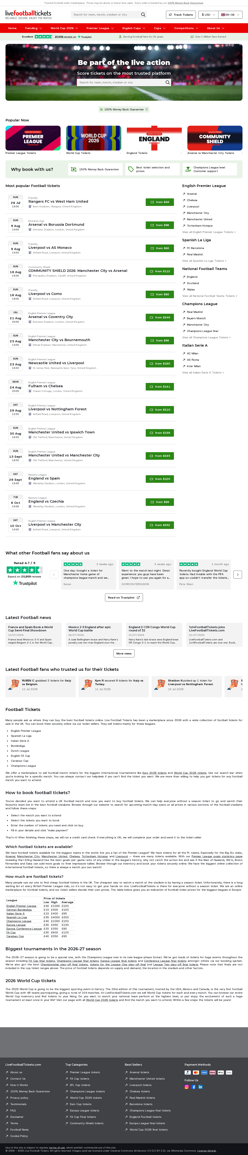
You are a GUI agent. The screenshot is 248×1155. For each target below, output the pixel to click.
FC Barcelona (195, 248)
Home (12, 28)
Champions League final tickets (78, 961)
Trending (31, 28)
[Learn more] (146, 109)
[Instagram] (187, 1087)
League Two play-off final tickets (175, 964)
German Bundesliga (19, 910)
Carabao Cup (15, 936)
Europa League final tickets (119, 961)
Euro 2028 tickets (155, 773)
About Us (213, 28)
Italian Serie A (16, 913)
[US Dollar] (208, 14)
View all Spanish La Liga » (204, 261)
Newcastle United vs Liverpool (56, 363)
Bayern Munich (196, 318)
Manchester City (198, 213)
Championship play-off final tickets (64, 964)
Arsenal (192, 194)
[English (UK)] (230, 14)
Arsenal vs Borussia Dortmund (56, 224)
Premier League (98, 28)
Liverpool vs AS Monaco (50, 248)
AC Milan (192, 353)
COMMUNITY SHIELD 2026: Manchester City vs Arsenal (77, 271)
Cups (157, 28)
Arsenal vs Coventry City (50, 317)
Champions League (19, 921)
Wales (191, 289)
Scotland (193, 283)
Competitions (184, 28)
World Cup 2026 (62, 28)
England (192, 277)
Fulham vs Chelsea (45, 386)
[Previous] (54, 574)
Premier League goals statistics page (217, 856)
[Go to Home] (28, 14)
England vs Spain (44, 478)
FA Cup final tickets (42, 961)
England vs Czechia (46, 501)
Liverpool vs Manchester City (54, 524)
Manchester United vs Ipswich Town (61, 432)
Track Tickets (181, 15)
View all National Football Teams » (209, 296)
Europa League (16, 925)
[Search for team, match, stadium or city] (109, 14)
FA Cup (11, 932)
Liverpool (193, 206)
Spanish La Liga (17, 917)
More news (124, 653)
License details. (206, 1150)
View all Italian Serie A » (203, 372)
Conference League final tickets (165, 961)
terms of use (57, 1147)
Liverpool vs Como (45, 294)
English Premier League (22, 906)
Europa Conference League (24, 928)
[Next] (238, 574)
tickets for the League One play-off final (118, 964)
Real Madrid (195, 254)
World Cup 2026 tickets (190, 773)
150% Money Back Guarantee (185, 2)
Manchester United (199, 219)
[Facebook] (194, 1087)
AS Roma (193, 360)
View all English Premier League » (209, 232)
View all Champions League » (206, 337)
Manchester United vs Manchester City (64, 455)
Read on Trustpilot (124, 597)
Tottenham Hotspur (200, 225)
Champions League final (202, 331)
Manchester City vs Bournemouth (59, 340)
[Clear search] (143, 14)
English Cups (131, 28)
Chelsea (192, 200)
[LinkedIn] (200, 1087)
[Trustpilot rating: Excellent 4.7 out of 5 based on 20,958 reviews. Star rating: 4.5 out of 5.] (56, 36)
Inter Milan (194, 366)
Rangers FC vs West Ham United (58, 201)
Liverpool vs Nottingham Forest (57, 409)
